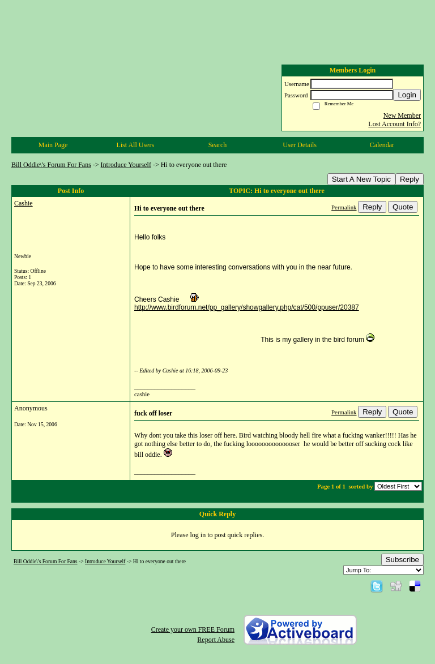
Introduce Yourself (126, 165)
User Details (300, 145)
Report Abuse (215, 640)
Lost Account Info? (394, 124)
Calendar (382, 145)
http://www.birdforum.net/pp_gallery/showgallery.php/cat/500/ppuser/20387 (246, 307)
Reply (409, 179)
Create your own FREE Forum (192, 629)
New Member (402, 115)
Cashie (23, 203)
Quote (403, 207)
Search (217, 145)
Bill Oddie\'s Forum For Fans (51, 165)
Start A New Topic (361, 179)
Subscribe (402, 559)
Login (407, 95)
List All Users (135, 145)
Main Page (53, 145)
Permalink (343, 207)
